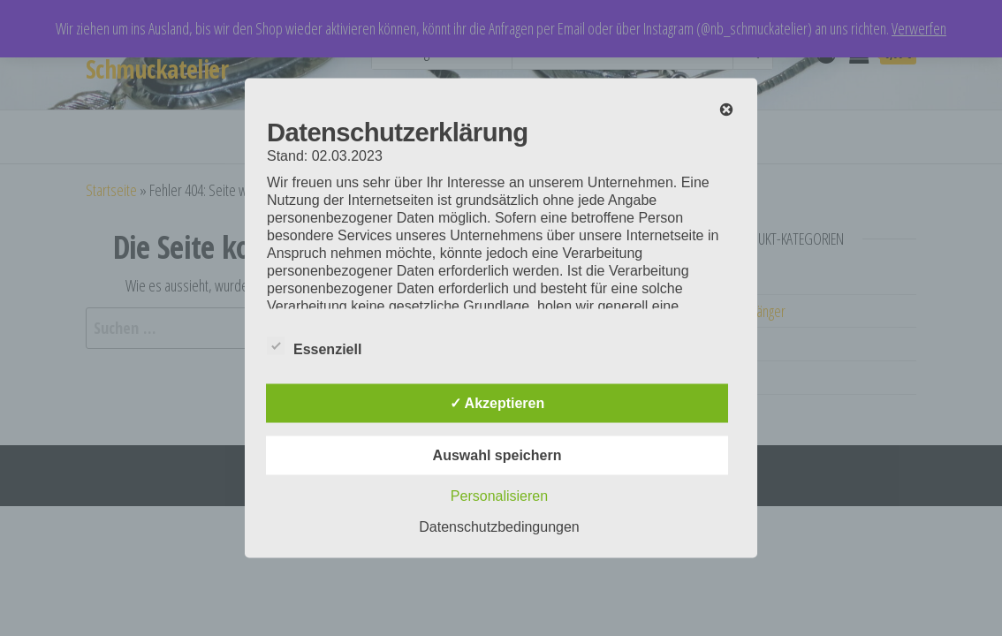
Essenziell (314, 347)
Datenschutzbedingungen (499, 526)
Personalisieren (499, 496)
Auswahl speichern (497, 455)
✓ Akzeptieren (497, 403)
